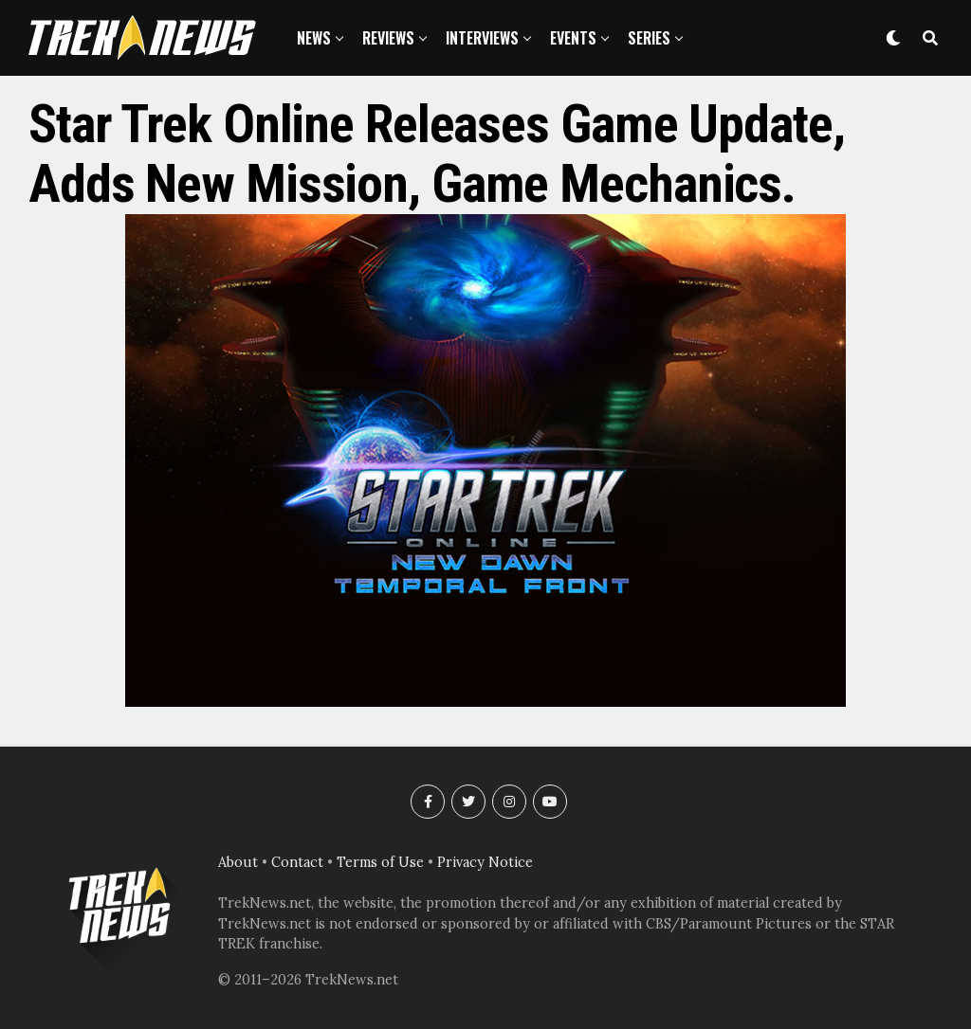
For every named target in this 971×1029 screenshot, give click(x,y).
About (238, 862)
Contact (297, 862)
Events (573, 38)
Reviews (388, 38)
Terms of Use (380, 862)
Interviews (482, 38)
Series (649, 38)
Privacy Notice (485, 862)
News (314, 38)
